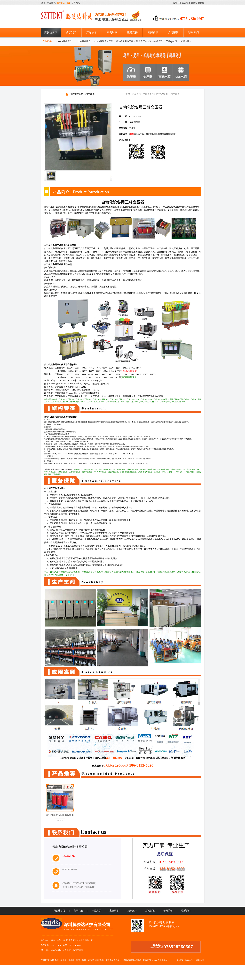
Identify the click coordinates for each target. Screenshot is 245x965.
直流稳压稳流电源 (96, 960)
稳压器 (63, 960)
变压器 (146, 94)
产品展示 (91, 32)
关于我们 (71, 32)
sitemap (154, 960)
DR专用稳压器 (65, 41)
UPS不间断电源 (52, 960)
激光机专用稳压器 (124, 41)
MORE (60, 820)
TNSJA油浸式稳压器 (103, 41)
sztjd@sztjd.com (57, 950)
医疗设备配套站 (189, 2)
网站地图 (200, 960)
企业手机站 (162, 960)
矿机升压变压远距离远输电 (60, 815)
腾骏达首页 (50, 32)
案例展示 (112, 32)
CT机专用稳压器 (82, 41)
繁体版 (201, 2)
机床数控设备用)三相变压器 (166, 94)
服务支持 (132, 32)
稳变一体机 (81, 960)
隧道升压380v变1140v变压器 (149, 41)
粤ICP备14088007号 (185, 960)
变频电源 (185, 41)
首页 (128, 94)
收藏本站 (177, 2)
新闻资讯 (153, 32)
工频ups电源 (171, 41)
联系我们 (193, 32)
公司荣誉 (173, 32)
